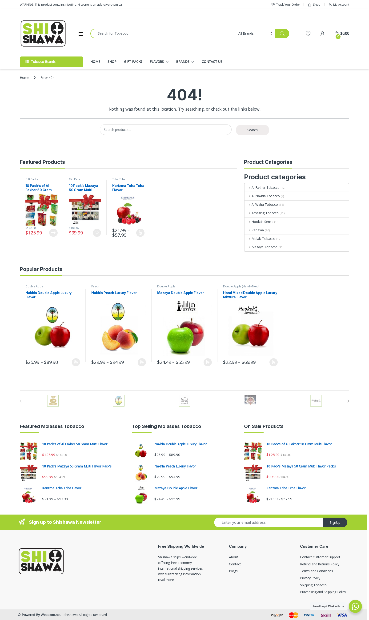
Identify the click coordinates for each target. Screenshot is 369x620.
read (161, 579)
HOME (95, 61)
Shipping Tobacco (313, 585)
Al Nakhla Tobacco (262, 196)
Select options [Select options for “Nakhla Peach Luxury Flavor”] (142, 362)
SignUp (335, 522)
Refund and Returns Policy (319, 564)
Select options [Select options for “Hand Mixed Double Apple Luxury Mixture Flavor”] (273, 362)
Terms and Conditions (316, 571)
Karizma (254, 230)
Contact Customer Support (320, 557)
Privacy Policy (310, 578)
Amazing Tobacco (262, 213)
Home (24, 77)
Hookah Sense (259, 221)
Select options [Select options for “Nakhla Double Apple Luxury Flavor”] (76, 362)
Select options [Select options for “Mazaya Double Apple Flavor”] (208, 362)
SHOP (112, 61)
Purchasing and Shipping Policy (323, 592)
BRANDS (182, 61)
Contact (235, 564)
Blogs (233, 571)
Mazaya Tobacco (261, 247)
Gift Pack (74, 179)
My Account (338, 4)
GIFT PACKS (133, 61)
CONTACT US (212, 61)
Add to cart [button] (97, 233)
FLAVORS (157, 61)
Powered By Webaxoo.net (41, 614)
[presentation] (348, 401)
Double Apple (34, 286)
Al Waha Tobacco (261, 204)
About (233, 557)
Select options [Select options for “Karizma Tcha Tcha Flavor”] (140, 233)
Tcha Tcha (118, 179)
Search (252, 130)
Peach (95, 286)
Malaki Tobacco (260, 238)
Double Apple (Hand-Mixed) (241, 286)
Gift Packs (31, 179)
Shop (314, 4)
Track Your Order (285, 4)
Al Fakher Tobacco (262, 187)
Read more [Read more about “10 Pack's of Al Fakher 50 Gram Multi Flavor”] (53, 233)
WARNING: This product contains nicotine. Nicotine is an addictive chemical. (71, 4)
